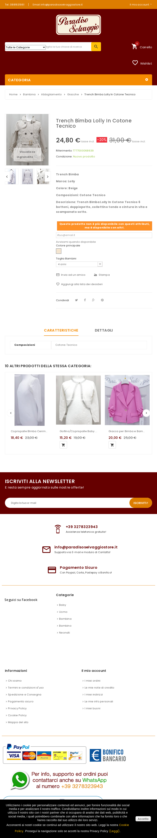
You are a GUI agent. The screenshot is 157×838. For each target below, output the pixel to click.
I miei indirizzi (94, 694)
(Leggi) (114, 831)
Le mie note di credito (99, 688)
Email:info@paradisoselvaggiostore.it (58, 4)
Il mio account (139, 4)
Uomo (63, 612)
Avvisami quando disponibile (76, 242)
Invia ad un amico (70, 275)
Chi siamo (15, 681)
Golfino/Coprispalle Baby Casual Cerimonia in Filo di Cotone (78, 431)
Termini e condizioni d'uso (26, 688)
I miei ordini (92, 681)
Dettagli (104, 330)
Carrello (141, 46)
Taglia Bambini (66, 258)
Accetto (143, 818)
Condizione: (64, 156)
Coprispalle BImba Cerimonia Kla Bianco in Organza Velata (29, 431)
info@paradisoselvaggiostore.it (86, 547)
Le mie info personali (99, 701)
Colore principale (68, 245)
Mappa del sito (18, 722)
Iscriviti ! (140, 503)
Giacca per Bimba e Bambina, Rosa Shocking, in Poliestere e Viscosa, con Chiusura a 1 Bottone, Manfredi (127, 431)
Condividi (62, 300)
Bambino (65, 626)
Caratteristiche (61, 330)
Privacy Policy (17, 708)
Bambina (65, 619)
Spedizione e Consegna (24, 694)
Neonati (64, 633)
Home (13, 94)
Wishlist (142, 62)
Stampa (102, 275)
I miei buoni (92, 708)
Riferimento (64, 151)
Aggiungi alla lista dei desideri (79, 284)
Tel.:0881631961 (14, 4)
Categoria (19, 79)
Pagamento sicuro (21, 701)
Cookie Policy (17, 715)
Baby (62, 605)
